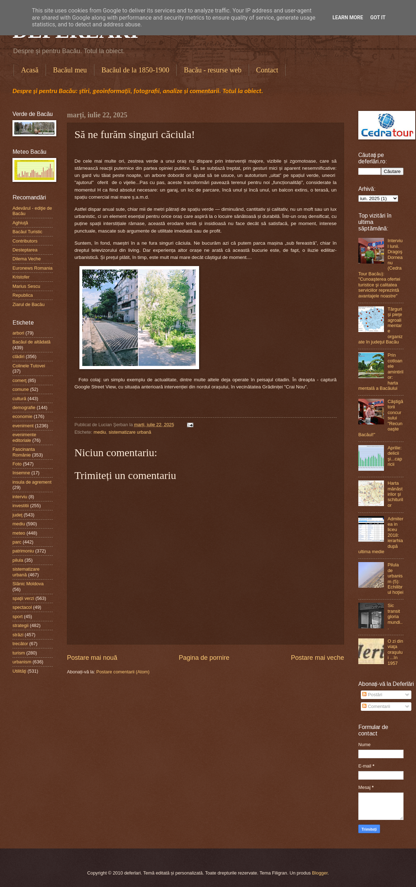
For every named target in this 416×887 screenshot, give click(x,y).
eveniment (22, 425)
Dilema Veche (26, 258)
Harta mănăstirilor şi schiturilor (395, 494)
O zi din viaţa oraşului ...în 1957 (395, 652)
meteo (18, 533)
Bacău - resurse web (212, 70)
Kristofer (21, 277)
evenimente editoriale (24, 437)
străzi (18, 634)
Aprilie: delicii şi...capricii (395, 456)
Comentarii (376, 706)
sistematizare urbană (130, 432)
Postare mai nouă (92, 657)
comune (20, 389)
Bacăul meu (70, 70)
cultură (19, 398)
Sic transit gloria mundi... (395, 616)
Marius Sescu (26, 286)
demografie (23, 407)
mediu (100, 432)
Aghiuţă (20, 222)
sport (17, 616)
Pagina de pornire (204, 657)
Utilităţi (19, 671)
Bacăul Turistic (27, 231)
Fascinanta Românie (23, 452)
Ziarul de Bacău (28, 304)
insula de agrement (32, 482)
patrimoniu (23, 551)
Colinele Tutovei (28, 365)
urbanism (21, 661)
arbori (18, 333)
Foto (17, 464)
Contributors (24, 241)
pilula (17, 560)
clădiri (18, 356)
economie (22, 416)
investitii (20, 505)
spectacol (22, 607)
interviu (19, 496)
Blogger (320, 873)
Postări (372, 694)
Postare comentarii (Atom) (123, 671)
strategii (20, 625)
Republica (22, 295)
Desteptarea (24, 250)
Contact (267, 70)
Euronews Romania (32, 268)
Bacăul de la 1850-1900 (136, 70)
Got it (377, 17)
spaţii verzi (23, 598)
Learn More (347, 17)
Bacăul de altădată (31, 342)
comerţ (19, 380)
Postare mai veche (317, 657)
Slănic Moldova (27, 583)
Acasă (29, 70)
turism (18, 653)
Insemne (21, 472)
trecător (20, 643)
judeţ (17, 515)
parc (16, 542)
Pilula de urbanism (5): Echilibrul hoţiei (395, 578)
